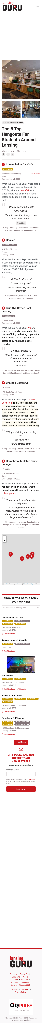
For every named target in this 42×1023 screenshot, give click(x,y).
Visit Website (35, 174)
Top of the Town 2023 (13, 123)
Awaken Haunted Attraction (15, 640)
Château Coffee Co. (15, 382)
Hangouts (25, 982)
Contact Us (25, 989)
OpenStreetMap (28, 584)
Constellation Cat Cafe (17, 164)
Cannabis (13, 974)
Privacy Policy (30, 779)
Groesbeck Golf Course (13, 718)
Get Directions (8, 634)
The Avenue (7, 675)
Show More (21, 223)
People (25, 977)
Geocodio (19, 584)
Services (14, 980)
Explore (14, 985)
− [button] (4, 540)
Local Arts (16, 977)
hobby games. (9, 493)
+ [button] (4, 537)
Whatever (14, 982)
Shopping (24, 980)
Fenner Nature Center (12, 695)
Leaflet (6, 584)
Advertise (14, 989)
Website (21, 689)
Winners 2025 (24, 985)
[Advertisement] (21, 35)
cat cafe (24, 190)
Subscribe (21, 789)
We (29, 328)
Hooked (8, 240)
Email (12, 770)
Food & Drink (25, 974)
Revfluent (27, 1020)
